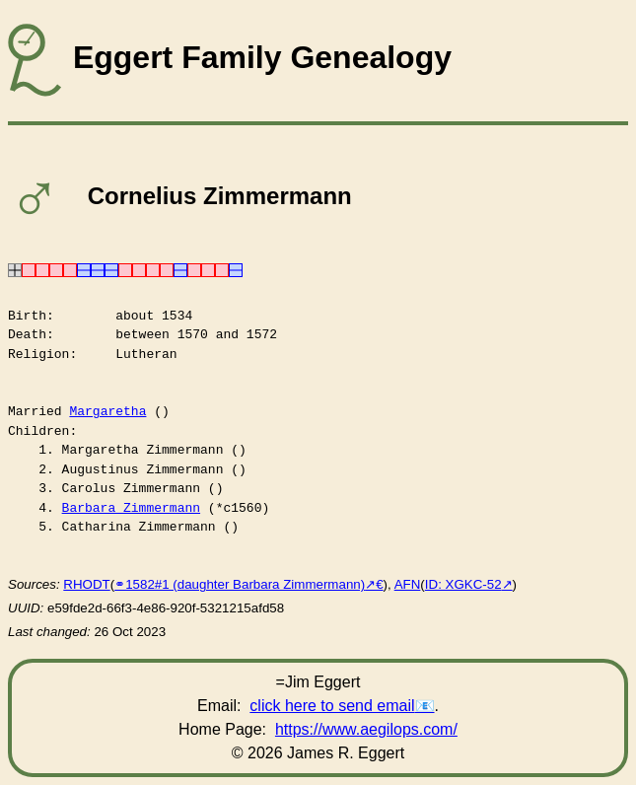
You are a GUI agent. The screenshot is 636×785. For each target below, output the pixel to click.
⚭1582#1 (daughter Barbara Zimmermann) (239, 584)
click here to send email (331, 705)
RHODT (86, 584)
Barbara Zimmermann (131, 508)
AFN (407, 584)
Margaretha (107, 411)
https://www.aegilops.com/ (366, 729)
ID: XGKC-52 (463, 584)
